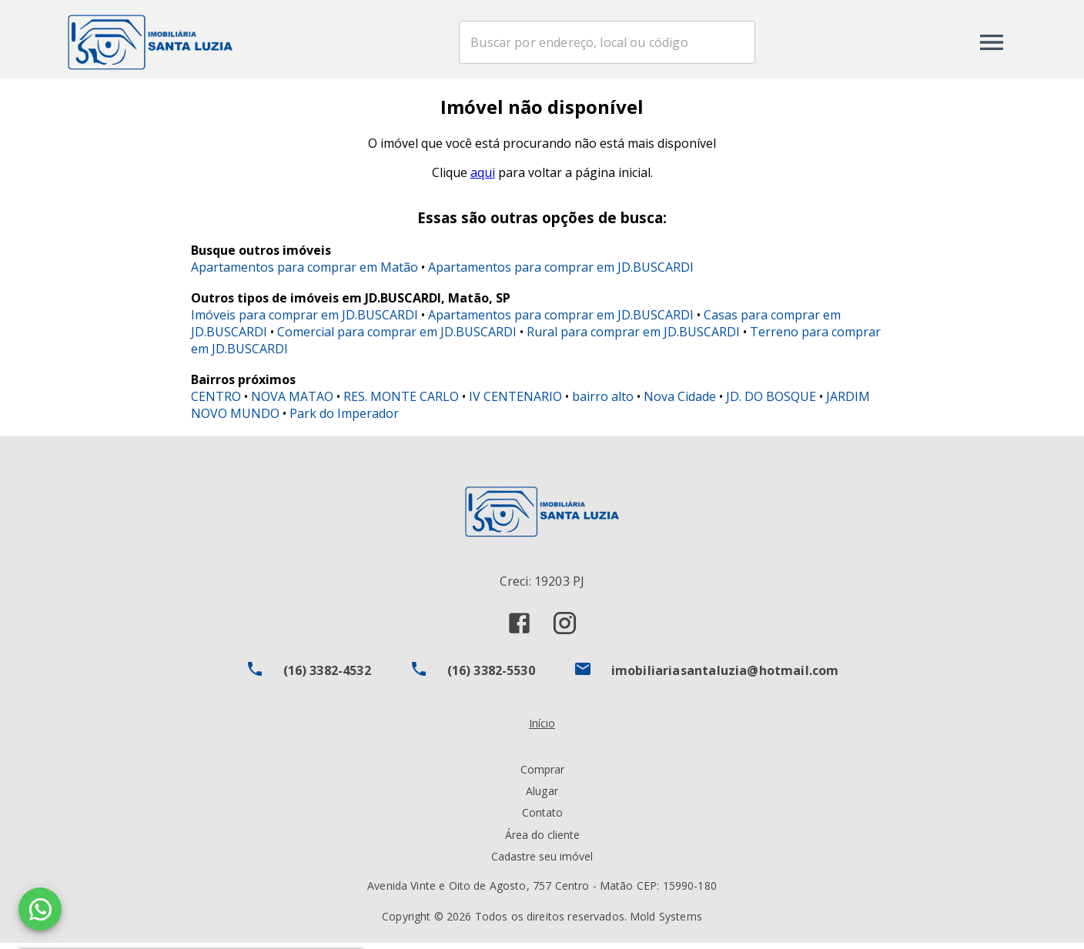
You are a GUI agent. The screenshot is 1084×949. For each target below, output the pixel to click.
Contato (542, 818)
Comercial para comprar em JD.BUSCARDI (397, 337)
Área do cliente (542, 840)
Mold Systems (666, 922)
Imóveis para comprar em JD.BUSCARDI (304, 320)
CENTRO (216, 401)
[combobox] (641, 42)
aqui (482, 178)
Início (542, 729)
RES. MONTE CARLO (401, 401)
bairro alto (603, 401)
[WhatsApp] (40, 909)
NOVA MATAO (292, 401)
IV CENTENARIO (515, 401)
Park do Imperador (344, 418)
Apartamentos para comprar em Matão (304, 272)
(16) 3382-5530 (491, 676)
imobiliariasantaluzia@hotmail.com (725, 676)
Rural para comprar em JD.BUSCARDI (633, 337)
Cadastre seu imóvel (542, 861)
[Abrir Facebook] (519, 629)
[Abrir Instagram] (564, 629)
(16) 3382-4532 (327, 676)
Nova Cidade (680, 401)
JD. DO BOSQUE (771, 401)
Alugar (542, 797)
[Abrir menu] (991, 42)
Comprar (542, 775)
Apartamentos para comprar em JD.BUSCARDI (561, 272)
